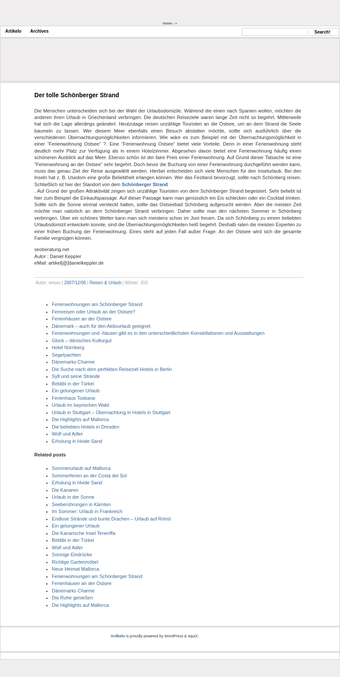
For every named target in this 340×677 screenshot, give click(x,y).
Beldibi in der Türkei (73, 383)
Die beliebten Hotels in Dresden (85, 426)
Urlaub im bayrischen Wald (80, 405)
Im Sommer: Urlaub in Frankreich (87, 511)
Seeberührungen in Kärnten (81, 504)
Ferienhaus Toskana (73, 398)
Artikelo (13, 31)
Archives (39, 31)
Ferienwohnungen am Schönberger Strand (97, 304)
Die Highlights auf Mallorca (80, 419)
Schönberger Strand (145, 184)
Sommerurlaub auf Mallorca (81, 468)
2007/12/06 (75, 282)
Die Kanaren (65, 490)
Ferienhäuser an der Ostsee (82, 318)
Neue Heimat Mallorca (75, 569)
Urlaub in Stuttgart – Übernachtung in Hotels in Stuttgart (111, 412)
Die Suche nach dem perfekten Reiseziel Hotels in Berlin (112, 369)
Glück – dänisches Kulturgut (82, 340)
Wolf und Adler (67, 433)
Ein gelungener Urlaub (75, 390)
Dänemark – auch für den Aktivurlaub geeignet (101, 326)
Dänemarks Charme (73, 361)
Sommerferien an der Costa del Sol (89, 475)
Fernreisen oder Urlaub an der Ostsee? (93, 311)
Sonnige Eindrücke (72, 554)
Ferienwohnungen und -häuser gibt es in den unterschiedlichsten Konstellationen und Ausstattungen (158, 333)
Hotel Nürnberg (68, 347)
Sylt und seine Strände (76, 376)
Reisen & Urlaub (105, 282)
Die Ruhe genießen (72, 597)
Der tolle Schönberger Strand (76, 95)
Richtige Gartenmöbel (75, 562)
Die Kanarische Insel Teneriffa (84, 533)
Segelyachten (66, 354)
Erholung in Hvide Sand (77, 441)
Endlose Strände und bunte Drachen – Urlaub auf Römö (111, 518)
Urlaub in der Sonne (73, 497)
